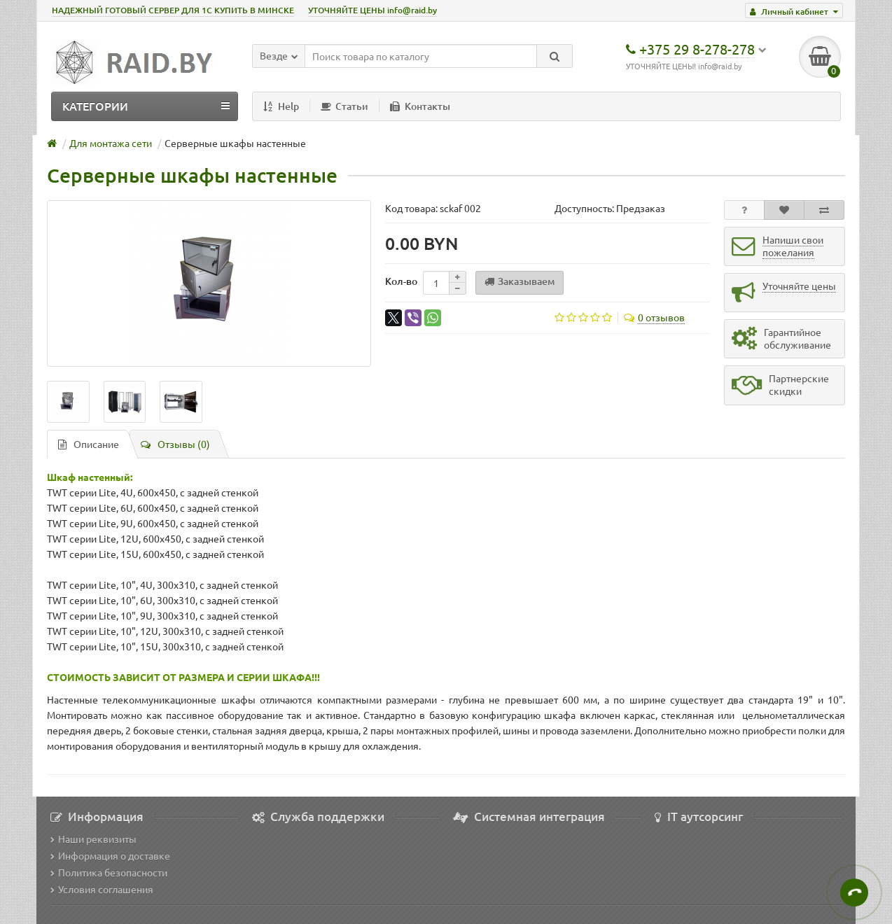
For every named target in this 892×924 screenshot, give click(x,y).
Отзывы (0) (175, 444)
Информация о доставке (110, 855)
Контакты (420, 106)
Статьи (344, 106)
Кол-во (401, 281)
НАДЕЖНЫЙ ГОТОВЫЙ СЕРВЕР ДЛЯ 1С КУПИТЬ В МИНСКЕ (173, 10)
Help (281, 106)
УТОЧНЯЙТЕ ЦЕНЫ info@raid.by (372, 10)
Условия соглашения (101, 889)
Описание (88, 444)
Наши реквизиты (93, 838)
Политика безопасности (108, 872)
